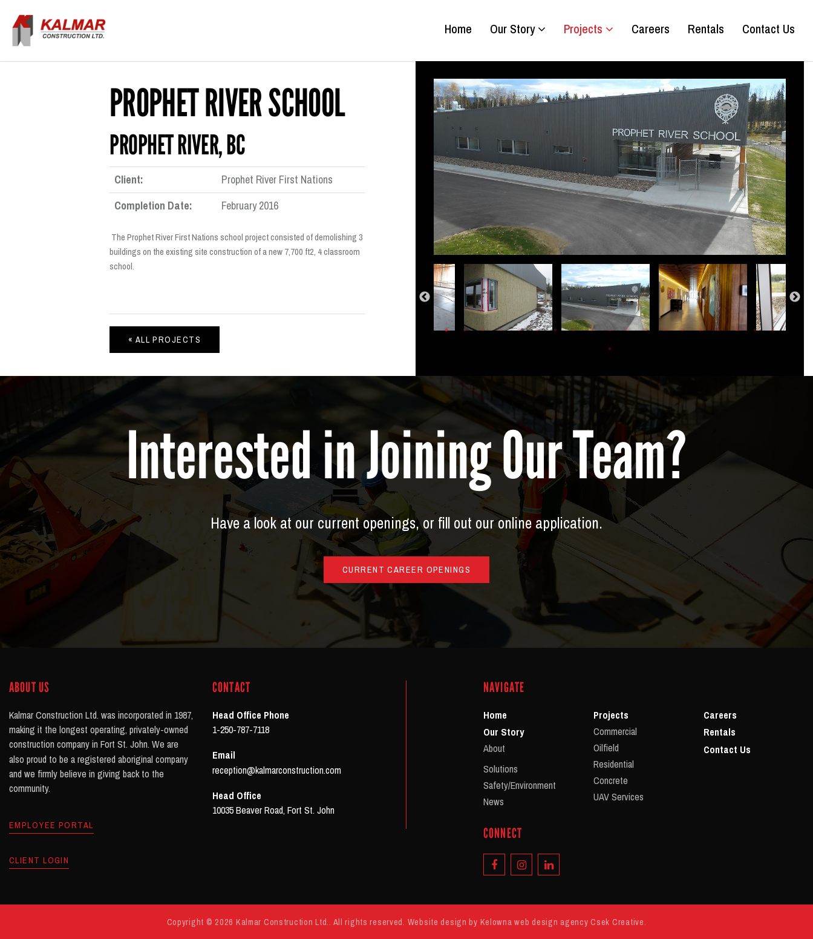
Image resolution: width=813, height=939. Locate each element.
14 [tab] (682, 330)
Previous (425, 297)
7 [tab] (555, 330)
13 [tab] (664, 330)
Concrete (610, 780)
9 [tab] (592, 330)
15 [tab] (700, 330)
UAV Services (618, 796)
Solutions (500, 769)
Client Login (39, 860)
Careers (651, 29)
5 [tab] (519, 330)
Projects (588, 29)
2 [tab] (465, 330)
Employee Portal (51, 825)
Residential (613, 764)
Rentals (706, 29)
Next (795, 297)
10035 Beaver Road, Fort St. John (273, 810)
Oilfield (606, 747)
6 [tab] (537, 330)
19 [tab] (773, 330)
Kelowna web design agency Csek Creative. (563, 921)
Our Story (518, 29)
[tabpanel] (610, 297)
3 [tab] (483, 330)
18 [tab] (755, 330)
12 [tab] (646, 330)
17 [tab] (737, 330)
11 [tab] (628, 330)
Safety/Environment (519, 785)
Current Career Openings (406, 569)
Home (458, 29)
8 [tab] (573, 330)
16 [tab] (719, 330)
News (493, 801)
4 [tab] (501, 330)
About (494, 748)
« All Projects (164, 339)
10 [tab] (610, 330)
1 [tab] (446, 330)
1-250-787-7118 (240, 729)
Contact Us (768, 29)
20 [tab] (610, 349)
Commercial (615, 731)
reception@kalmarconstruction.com (276, 770)
